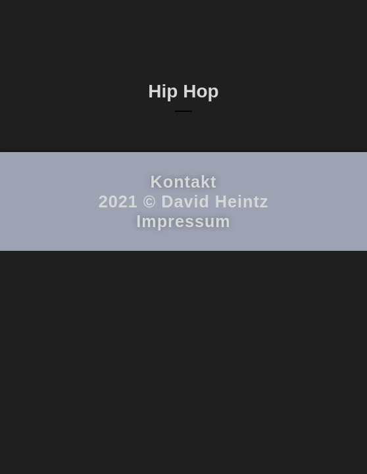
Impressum (183, 307)
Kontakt (184, 267)
